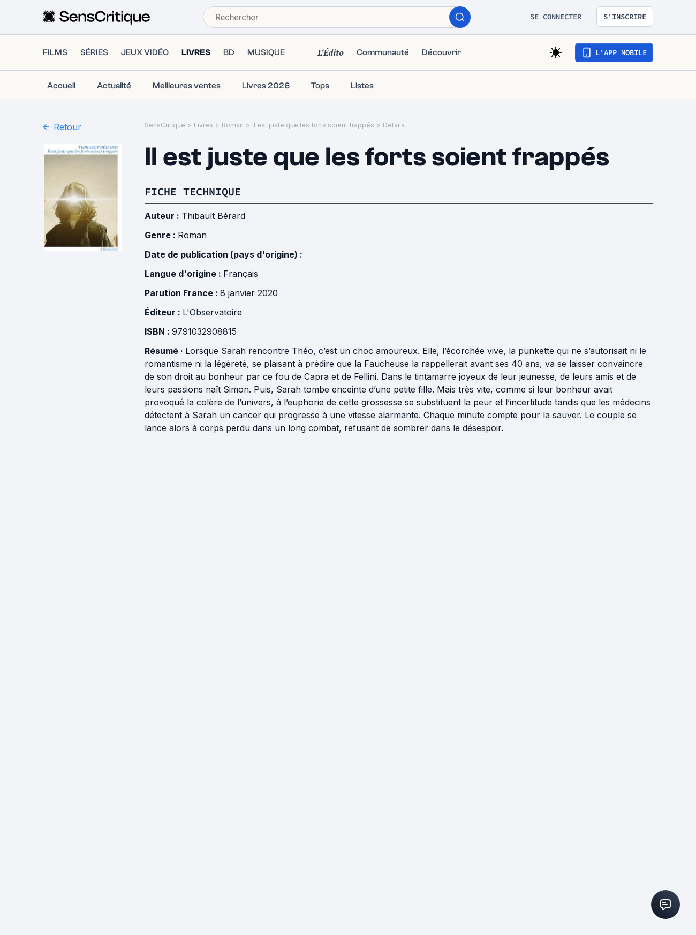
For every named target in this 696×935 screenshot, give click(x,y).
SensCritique (165, 125)
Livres (203, 125)
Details (394, 125)
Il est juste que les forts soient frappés (313, 125)
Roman (233, 125)
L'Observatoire (212, 312)
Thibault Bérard (213, 215)
